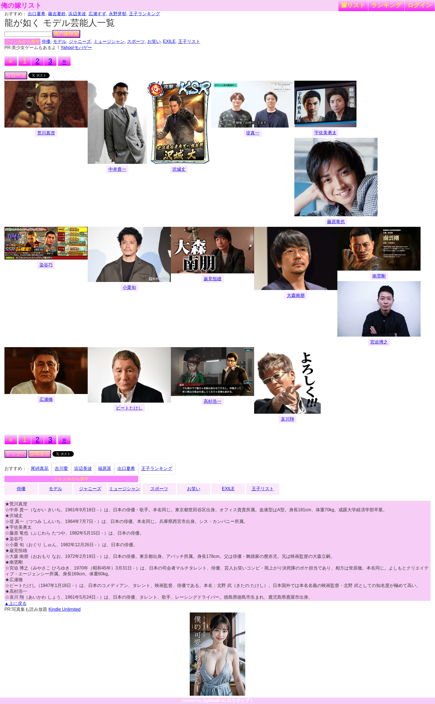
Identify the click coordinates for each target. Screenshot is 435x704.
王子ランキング (144, 13)
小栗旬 (129, 287)
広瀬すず (97, 13)
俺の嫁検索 (66, 34)
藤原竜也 (336, 221)
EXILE (169, 41)
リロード (16, 75)
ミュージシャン (109, 41)
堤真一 (252, 133)
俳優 (46, 41)
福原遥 (104, 468)
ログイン (420, 5)
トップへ (16, 454)
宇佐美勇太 (325, 132)
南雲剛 (379, 276)
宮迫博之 (379, 342)
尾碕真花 (40, 468)
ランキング (386, 5)
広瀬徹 (46, 399)
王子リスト (189, 41)
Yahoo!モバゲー (76, 47)
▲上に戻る (15, 603)
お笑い (154, 41)
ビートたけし (129, 408)
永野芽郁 (118, 13)
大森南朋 (296, 295)
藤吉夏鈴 (57, 13)
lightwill (211, 700)
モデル (59, 41)
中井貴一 (117, 169)
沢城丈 (179, 169)
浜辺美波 (77, 13)
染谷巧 (46, 265)
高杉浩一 (212, 401)
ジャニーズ (80, 41)
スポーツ (136, 41)
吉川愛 (61, 468)
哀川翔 (287, 419)
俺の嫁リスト (21, 5)
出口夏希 (36, 13)
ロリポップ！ (240, 700)
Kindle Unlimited (65, 609)
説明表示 (40, 454)
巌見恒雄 (212, 278)
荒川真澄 (46, 133)
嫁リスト (353, 5)
